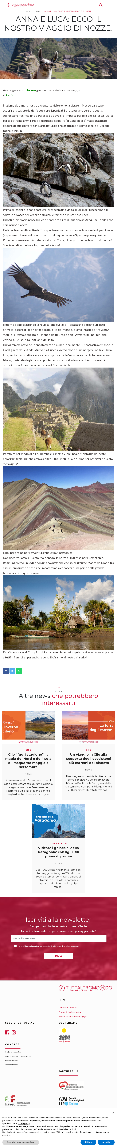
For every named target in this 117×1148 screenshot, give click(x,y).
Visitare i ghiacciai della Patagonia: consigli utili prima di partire (58, 852)
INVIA (58, 956)
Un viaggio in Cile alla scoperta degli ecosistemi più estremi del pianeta (88, 758)
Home (27, 11)
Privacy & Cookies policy (70, 1012)
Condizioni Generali (68, 1007)
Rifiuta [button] (88, 1142)
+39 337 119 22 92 (11, 1060)
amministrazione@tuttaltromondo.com (18, 1056)
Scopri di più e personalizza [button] (20, 1142)
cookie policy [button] (24, 1123)
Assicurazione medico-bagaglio (73, 1016)
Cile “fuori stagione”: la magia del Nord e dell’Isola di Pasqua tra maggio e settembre (28, 760)
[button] (113, 1112)
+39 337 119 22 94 (11, 1065)
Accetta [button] (106, 1142)
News (37, 11)
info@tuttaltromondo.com (13, 1052)
